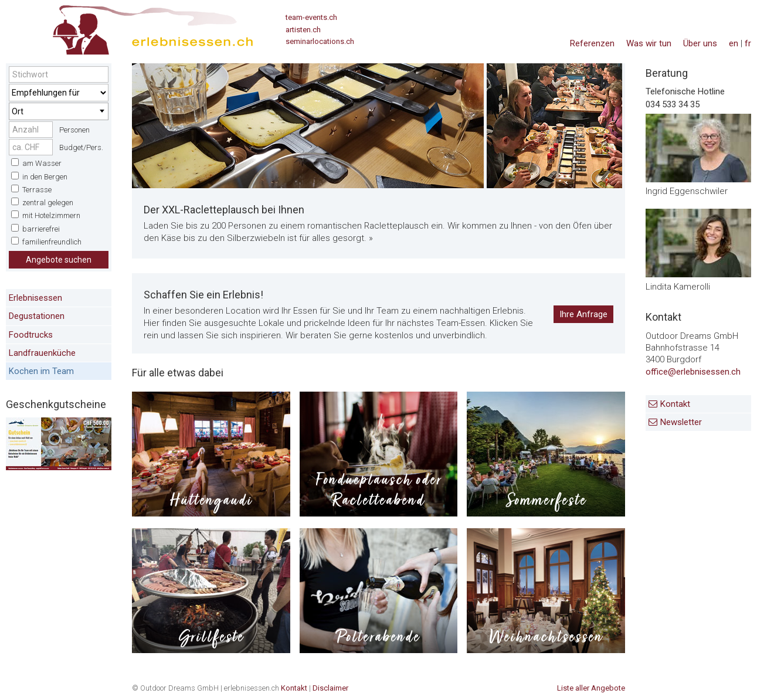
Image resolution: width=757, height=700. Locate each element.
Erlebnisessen (35, 298)
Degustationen (37, 316)
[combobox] (58, 111)
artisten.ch (303, 29)
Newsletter (681, 422)
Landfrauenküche (42, 353)
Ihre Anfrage (583, 314)
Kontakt (675, 404)
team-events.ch (311, 17)
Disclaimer (330, 688)
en (733, 43)
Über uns (700, 43)
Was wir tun (648, 43)
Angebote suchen (58, 259)
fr (748, 43)
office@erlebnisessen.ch (693, 371)
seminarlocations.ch (320, 41)
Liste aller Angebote (591, 688)
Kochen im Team (41, 371)
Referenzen (592, 43)
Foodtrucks (31, 334)
